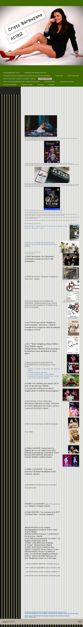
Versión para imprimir (5, 621)
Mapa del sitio (12, 621)
